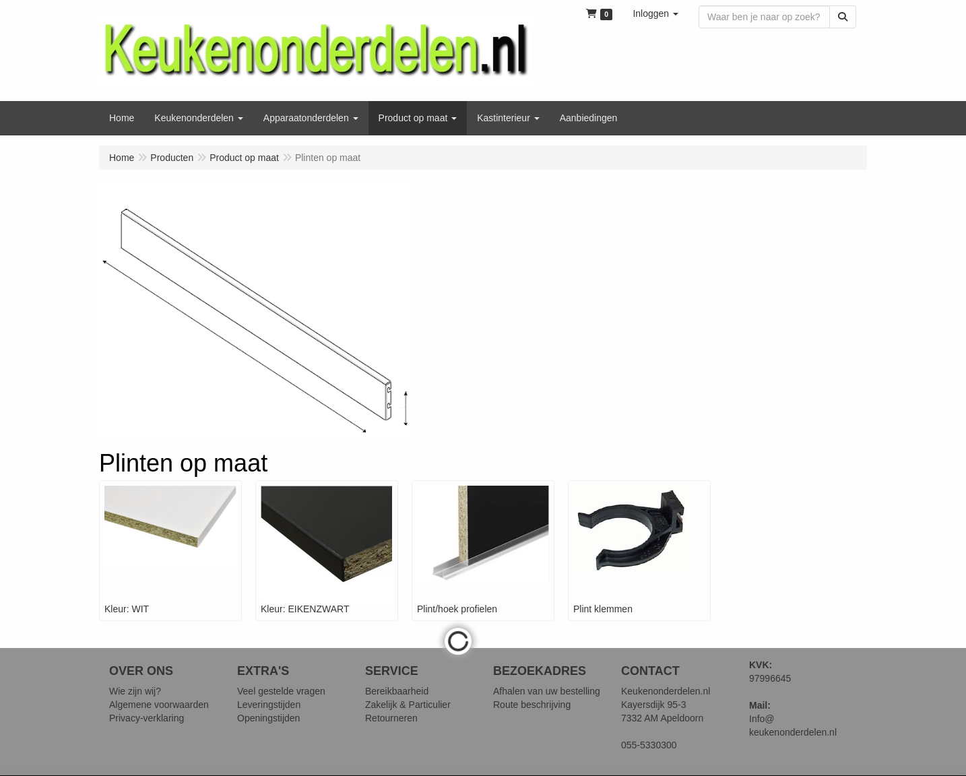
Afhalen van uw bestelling (546, 691)
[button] (655, 13)
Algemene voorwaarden (159, 704)
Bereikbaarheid (396, 691)
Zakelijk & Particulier (408, 704)
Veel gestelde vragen (281, 691)
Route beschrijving (532, 704)
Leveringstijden (268, 704)
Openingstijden (268, 718)
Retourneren (391, 718)
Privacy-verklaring (146, 718)
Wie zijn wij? (135, 691)
